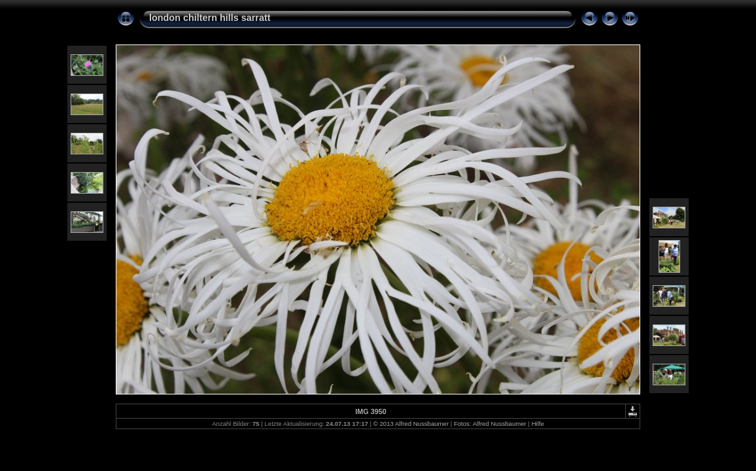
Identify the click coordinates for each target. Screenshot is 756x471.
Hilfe (538, 423)
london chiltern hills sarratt (210, 17)
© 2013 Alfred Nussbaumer (411, 423)
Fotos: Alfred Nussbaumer (490, 423)
